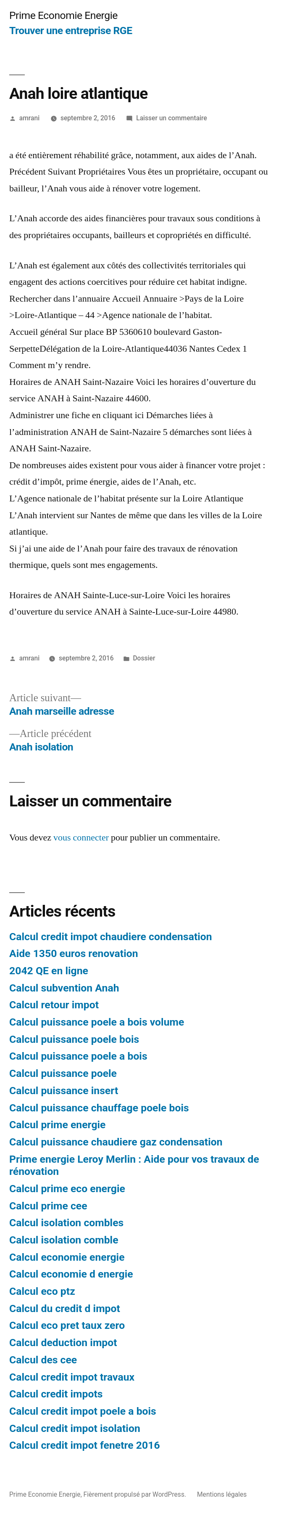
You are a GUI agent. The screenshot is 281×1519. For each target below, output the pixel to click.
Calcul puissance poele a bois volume (96, 1022)
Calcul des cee (43, 1360)
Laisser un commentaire (171, 118)
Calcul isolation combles (66, 1223)
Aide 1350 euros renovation (73, 953)
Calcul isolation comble (63, 1240)
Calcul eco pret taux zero (67, 1325)
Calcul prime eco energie (67, 1188)
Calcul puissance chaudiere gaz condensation (116, 1142)
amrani (29, 118)
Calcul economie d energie (71, 1274)
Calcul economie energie (67, 1257)
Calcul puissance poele (63, 1073)
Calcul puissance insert (63, 1090)
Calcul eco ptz (42, 1291)
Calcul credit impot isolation (74, 1428)
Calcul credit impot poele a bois (82, 1411)
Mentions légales (222, 1494)
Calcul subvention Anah (64, 988)
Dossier (144, 658)
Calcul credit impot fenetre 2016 (84, 1445)
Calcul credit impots (56, 1394)
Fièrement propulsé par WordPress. (136, 1494)
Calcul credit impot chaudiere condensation (110, 936)
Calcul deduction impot (63, 1342)
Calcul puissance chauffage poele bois (99, 1108)
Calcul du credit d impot (64, 1308)
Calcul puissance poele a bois (78, 1056)
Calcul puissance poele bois (74, 1039)
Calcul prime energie (57, 1125)
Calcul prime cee (48, 1206)
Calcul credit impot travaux (71, 1377)
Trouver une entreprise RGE (70, 30)
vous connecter (81, 837)
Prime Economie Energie (63, 15)
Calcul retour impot (54, 1005)
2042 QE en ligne (48, 971)
